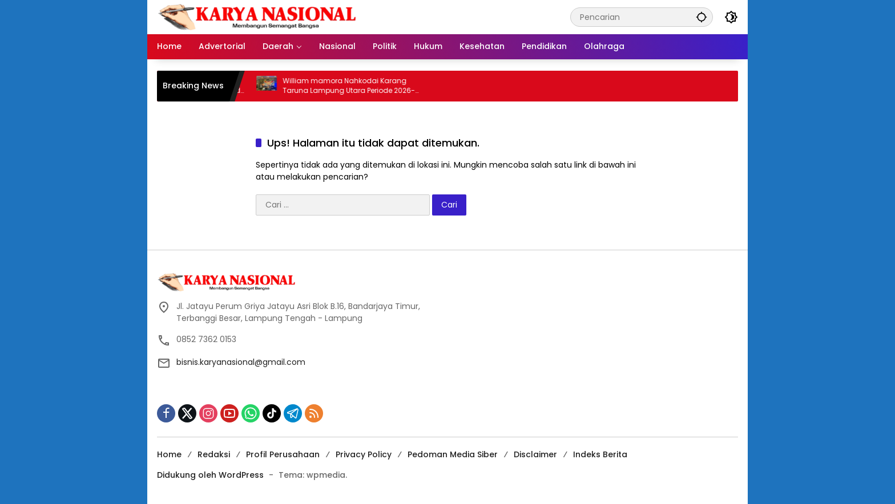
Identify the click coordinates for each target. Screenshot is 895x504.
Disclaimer (535, 454)
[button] (701, 16)
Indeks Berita (600, 454)
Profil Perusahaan (283, 454)
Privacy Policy (364, 454)
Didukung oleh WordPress (210, 475)
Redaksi (213, 454)
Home (169, 454)
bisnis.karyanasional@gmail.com (240, 362)
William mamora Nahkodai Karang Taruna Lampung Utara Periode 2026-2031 (355, 86)
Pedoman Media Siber (453, 454)
